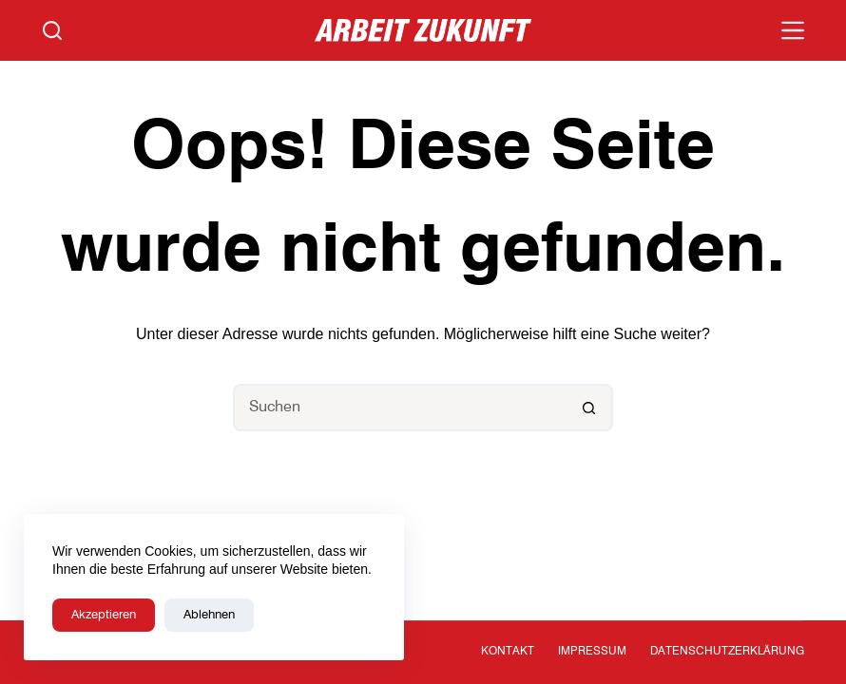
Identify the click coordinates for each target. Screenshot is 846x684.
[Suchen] (52, 30)
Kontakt (507, 651)
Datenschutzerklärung (727, 651)
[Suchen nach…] (399, 407)
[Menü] (792, 30)
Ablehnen (209, 615)
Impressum (592, 651)
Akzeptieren (103, 615)
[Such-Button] (589, 407)
